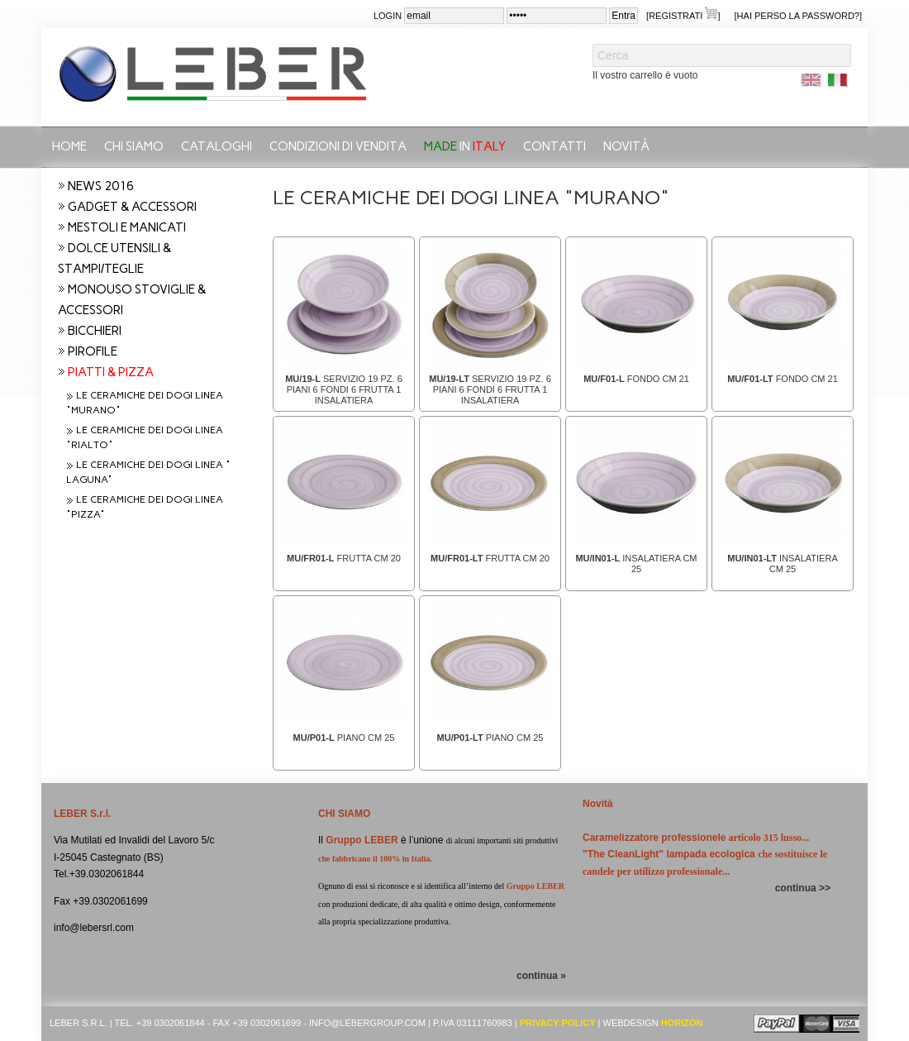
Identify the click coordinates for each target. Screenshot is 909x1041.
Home (69, 146)
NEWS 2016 (101, 186)
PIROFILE (92, 351)
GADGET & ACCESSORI (132, 206)
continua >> (802, 888)
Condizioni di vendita (338, 146)
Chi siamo (134, 146)
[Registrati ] (683, 14)
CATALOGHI (216, 146)
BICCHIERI (94, 330)
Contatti (554, 146)
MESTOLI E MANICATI (127, 227)
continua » (541, 975)
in (465, 146)
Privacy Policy (558, 1023)
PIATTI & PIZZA (111, 372)
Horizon (682, 1023)
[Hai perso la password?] (798, 16)
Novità (626, 146)
